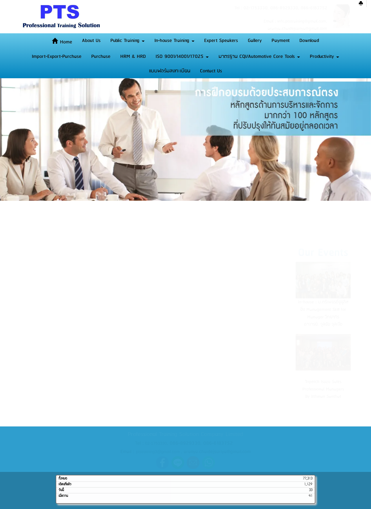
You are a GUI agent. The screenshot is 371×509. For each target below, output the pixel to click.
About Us (91, 40)
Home (62, 42)
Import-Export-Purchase (56, 56)
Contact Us (211, 71)
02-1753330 (156, 443)
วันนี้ (61, 490)
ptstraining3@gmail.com (157, 451)
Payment (281, 40)
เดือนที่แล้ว (65, 484)
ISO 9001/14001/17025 (182, 56)
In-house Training (174, 40)
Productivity (324, 56)
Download (309, 40)
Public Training (127, 40)
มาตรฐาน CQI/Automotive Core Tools (259, 56)
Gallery (255, 40)
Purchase (100, 56)
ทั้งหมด (63, 478)
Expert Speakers (221, 40)
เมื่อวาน (63, 496)
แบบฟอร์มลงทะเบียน (169, 71)
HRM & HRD (133, 56)
